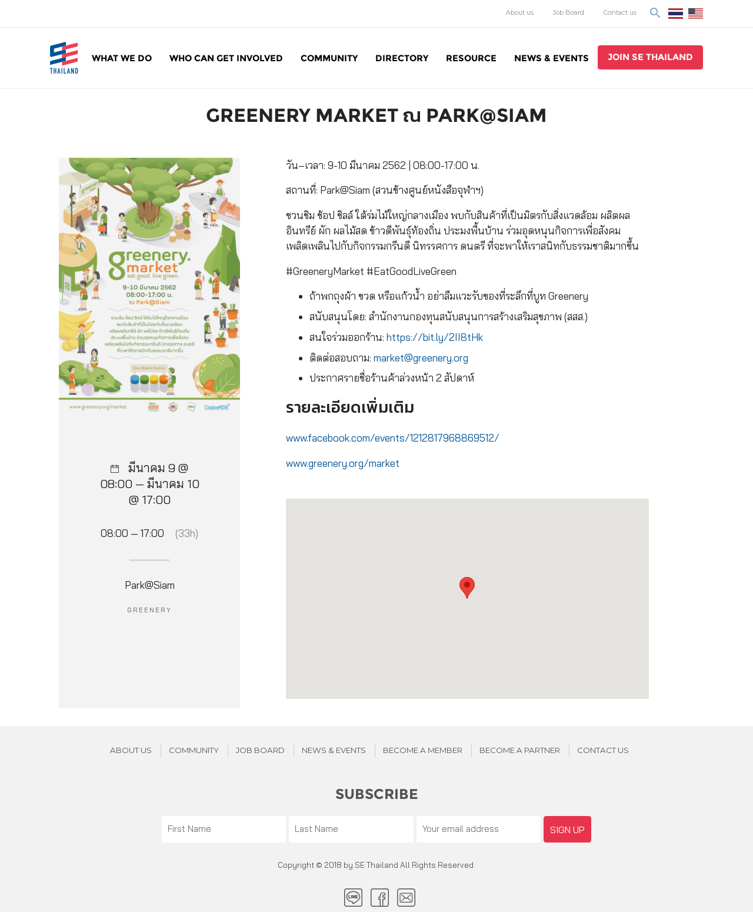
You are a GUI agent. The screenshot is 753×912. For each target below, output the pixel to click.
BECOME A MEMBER (422, 750)
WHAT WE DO (122, 58)
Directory (401, 58)
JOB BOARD (260, 750)
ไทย (675, 13)
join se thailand (650, 56)
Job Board (568, 12)
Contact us (620, 12)
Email (406, 897)
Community (329, 58)
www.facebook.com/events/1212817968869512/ (392, 438)
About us (520, 12)
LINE (353, 897)
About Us (131, 750)
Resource (471, 58)
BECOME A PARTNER (519, 750)
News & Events (551, 58)
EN (695, 13)
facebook (380, 897)
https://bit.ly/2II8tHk (435, 337)
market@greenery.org (421, 357)
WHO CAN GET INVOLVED (226, 58)
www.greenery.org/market (342, 463)
